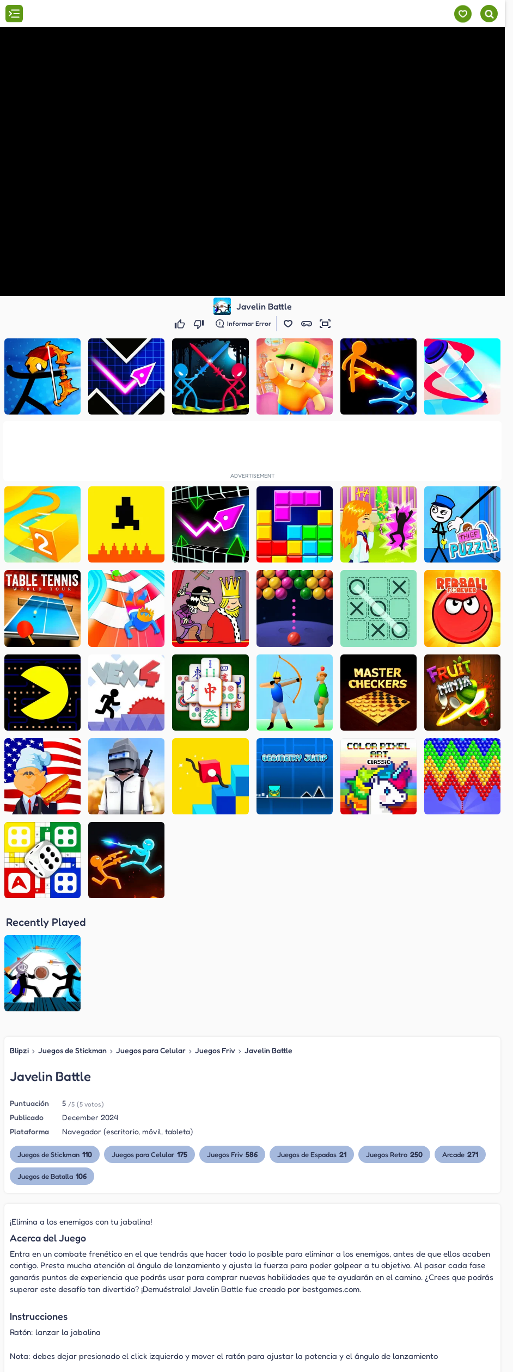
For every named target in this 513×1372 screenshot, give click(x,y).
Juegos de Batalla (52, 1065)
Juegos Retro (395, 1044)
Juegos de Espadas (312, 1044)
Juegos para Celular (151, 939)
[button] (288, 323)
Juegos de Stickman (72, 939)
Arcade (461, 1044)
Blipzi (19, 939)
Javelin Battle (268, 939)
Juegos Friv (215, 939)
